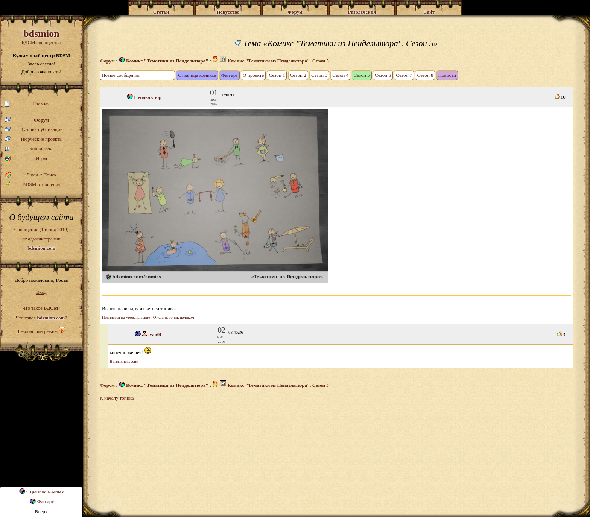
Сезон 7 (404, 75)
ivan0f (154, 334)
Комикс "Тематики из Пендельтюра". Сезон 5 (278, 61)
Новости (447, 75)
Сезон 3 (319, 75)
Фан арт (41, 501)
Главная (27, 103)
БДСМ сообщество (41, 36)
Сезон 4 (340, 75)
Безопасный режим (38, 331)
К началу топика (117, 398)
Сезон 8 (425, 75)
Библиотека (29, 149)
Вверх (41, 511)
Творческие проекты (34, 139)
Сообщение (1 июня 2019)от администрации (41, 239)
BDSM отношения (33, 184)
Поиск (49, 175)
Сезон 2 (298, 75)
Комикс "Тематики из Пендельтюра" (163, 61)
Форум (27, 120)
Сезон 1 (277, 75)
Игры (26, 158)
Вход (41, 292)
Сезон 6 (383, 75)
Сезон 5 (362, 75)
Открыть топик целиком (173, 317)
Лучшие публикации (34, 129)
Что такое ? (41, 308)
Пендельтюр (147, 97)
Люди (32, 175)
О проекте (253, 75)
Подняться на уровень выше (126, 317)
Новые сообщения (121, 75)
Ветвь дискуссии (124, 361)
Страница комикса (41, 491)
